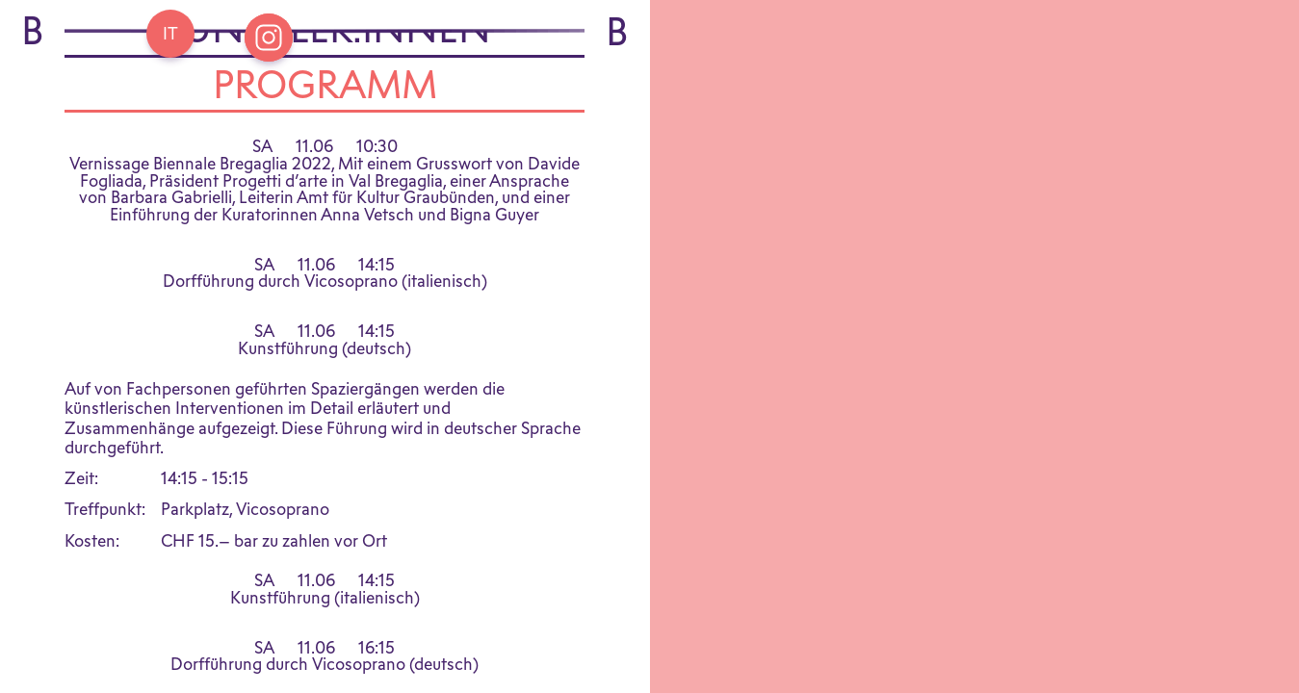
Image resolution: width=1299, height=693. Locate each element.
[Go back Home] (170, 34)
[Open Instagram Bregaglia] (269, 37)
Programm (325, 139)
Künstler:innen (325, 83)
